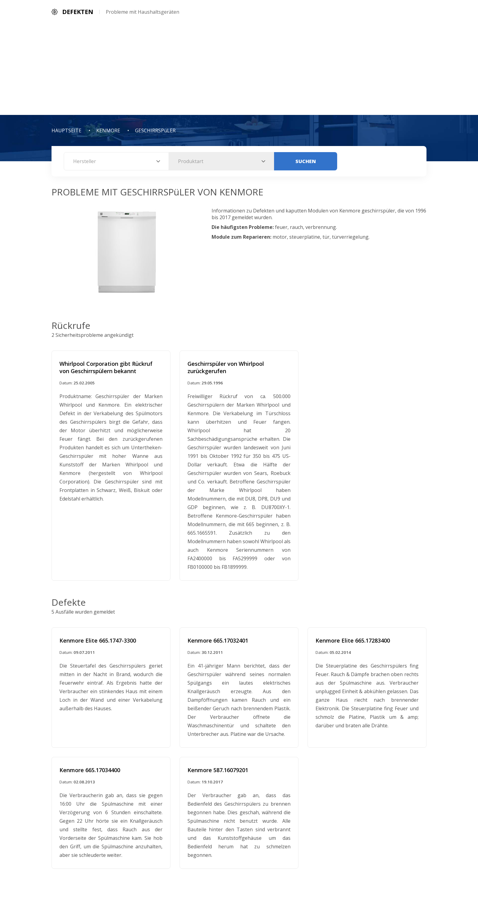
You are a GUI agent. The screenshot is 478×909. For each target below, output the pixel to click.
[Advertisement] (239, 69)
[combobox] (116, 161)
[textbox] (116, 161)
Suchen (305, 161)
